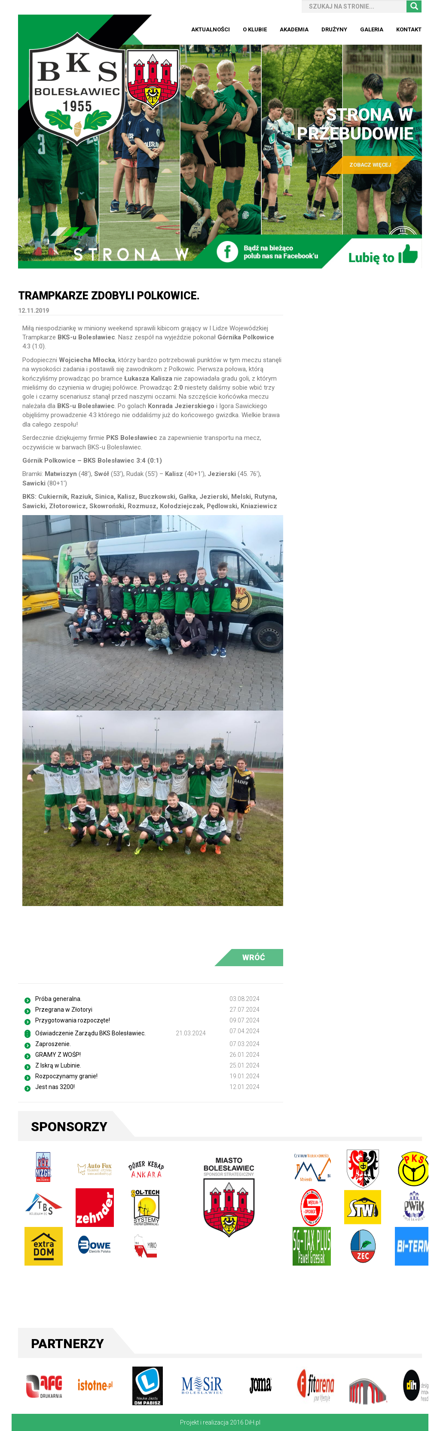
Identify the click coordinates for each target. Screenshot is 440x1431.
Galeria (371, 29)
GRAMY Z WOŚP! (58, 1054)
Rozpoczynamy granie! (66, 1076)
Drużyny (334, 29)
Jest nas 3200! (55, 1086)
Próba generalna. (58, 998)
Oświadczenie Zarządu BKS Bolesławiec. (90, 1033)
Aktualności (210, 29)
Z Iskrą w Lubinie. (58, 1065)
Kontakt (409, 29)
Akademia (294, 29)
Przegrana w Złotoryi (63, 1009)
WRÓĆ (253, 957)
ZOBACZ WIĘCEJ (370, 165)
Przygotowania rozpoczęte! (72, 1020)
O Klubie (255, 29)
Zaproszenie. (53, 1043)
